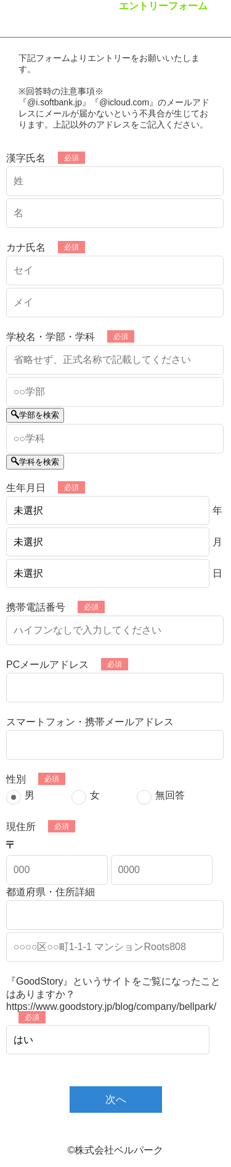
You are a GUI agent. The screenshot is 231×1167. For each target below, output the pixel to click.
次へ (115, 1099)
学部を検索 (35, 415)
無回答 (170, 795)
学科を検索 (35, 461)
